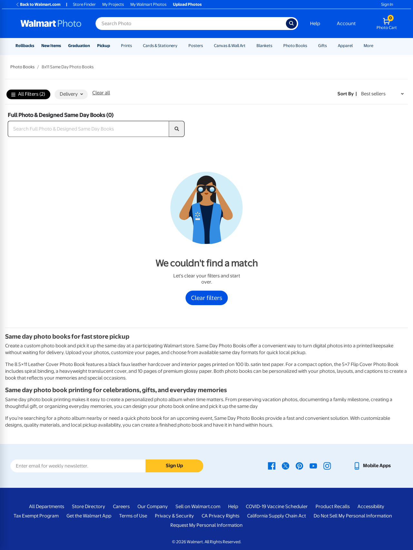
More (368, 45)
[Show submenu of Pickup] (113, 45)
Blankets (264, 45)
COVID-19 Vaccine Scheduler (277, 506)
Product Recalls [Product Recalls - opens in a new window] (333, 506)
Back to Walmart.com (37, 4)
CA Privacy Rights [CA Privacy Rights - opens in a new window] (220, 516)
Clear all (101, 93)
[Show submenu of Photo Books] (310, 45)
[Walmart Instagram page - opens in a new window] (327, 465)
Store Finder (84, 4)
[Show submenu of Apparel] (356, 45)
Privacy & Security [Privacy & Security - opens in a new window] (174, 516)
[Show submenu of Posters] (206, 45)
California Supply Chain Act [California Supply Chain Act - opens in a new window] (276, 516)
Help (315, 23)
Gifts (322, 45)
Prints (126, 45)
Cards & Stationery (160, 45)
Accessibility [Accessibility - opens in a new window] (371, 506)
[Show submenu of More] (376, 45)
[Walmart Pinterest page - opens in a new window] (299, 465)
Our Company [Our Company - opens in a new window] (152, 506)
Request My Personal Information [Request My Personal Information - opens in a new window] (206, 525)
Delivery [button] (71, 94)
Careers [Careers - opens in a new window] (121, 506)
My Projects (113, 4)
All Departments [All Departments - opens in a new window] (46, 506)
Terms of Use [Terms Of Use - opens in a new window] (133, 516)
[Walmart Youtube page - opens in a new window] (313, 465)
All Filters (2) (28, 94)
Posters (195, 45)
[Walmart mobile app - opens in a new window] (372, 465)
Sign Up (174, 465)
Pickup (103, 45)
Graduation (79, 45)
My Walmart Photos (148, 4)
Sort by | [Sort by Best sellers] (347, 94)
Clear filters (206, 297)
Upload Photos (187, 4)
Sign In (387, 4)
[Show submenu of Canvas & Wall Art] (248, 45)
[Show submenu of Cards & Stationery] (180, 45)
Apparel (345, 45)
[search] (177, 129)
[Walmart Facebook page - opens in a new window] (272, 465)
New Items (51, 45)
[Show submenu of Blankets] (275, 45)
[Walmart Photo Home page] (51, 23)
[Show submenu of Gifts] (330, 45)
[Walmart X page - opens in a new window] (285, 465)
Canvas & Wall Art (230, 45)
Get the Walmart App (88, 516)
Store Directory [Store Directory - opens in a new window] (88, 506)
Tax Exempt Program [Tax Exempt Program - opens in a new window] (36, 516)
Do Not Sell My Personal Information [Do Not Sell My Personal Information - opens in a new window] (353, 516)
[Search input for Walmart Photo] (191, 23)
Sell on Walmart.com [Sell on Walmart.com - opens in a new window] (198, 506)
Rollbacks (24, 45)
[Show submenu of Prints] (135, 45)
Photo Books (295, 45)
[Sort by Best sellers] (382, 94)
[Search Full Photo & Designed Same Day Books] (88, 129)
